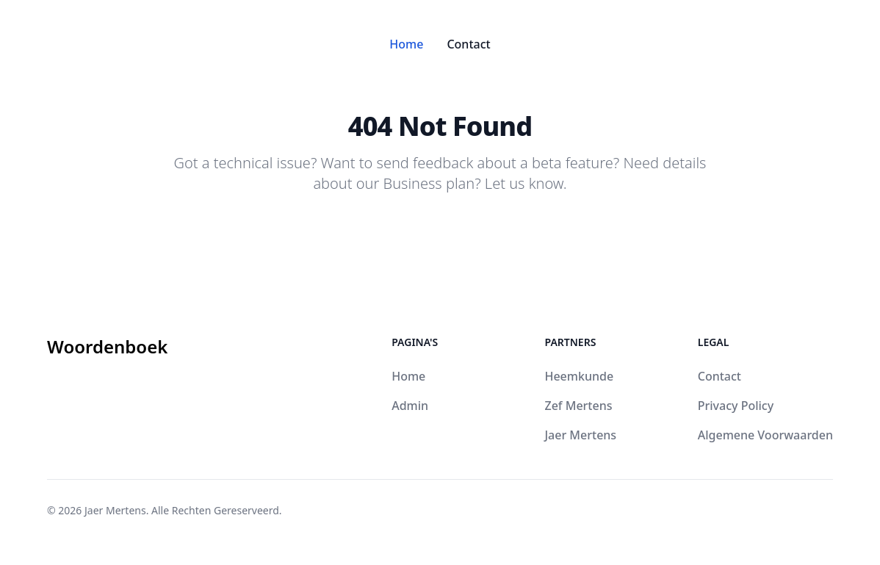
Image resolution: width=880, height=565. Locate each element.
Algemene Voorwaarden (765, 435)
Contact (468, 44)
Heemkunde (578, 376)
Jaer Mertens (580, 435)
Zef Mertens (578, 405)
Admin (410, 405)
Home (406, 44)
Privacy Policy (735, 405)
